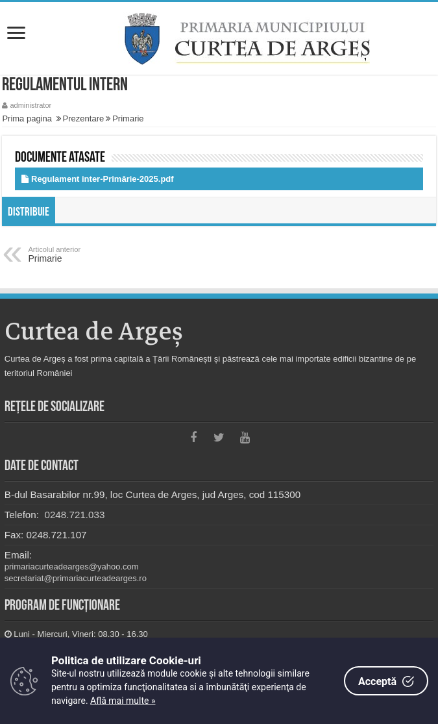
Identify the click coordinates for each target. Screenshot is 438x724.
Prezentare (83, 118)
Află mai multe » (122, 700)
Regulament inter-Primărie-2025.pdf (102, 179)
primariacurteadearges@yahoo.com (72, 566)
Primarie (127, 118)
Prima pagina (27, 118)
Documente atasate (60, 158)
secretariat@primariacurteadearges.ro (76, 578)
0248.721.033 (73, 514)
